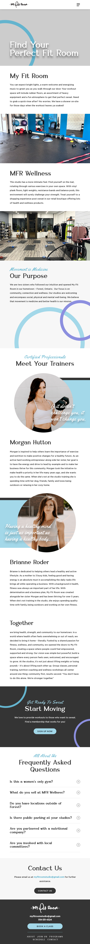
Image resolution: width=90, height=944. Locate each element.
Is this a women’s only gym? (45, 781)
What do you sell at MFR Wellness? (45, 792)
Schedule (39, 940)
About (31, 937)
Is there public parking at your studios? (45, 818)
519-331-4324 (45, 920)
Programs (56, 937)
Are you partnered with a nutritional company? (45, 830)
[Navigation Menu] (78, 4)
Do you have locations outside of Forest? (45, 805)
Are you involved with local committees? (45, 844)
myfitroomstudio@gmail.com (49, 877)
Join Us (42, 937)
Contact (52, 940)
